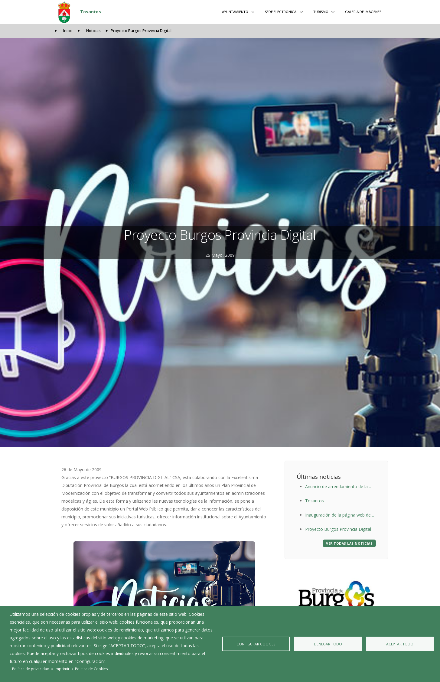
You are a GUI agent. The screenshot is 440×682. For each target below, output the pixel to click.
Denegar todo (328, 643)
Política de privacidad (30, 668)
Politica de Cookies (91, 668)
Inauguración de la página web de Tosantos (338, 515)
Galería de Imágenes (363, 11)
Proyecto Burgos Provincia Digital (338, 529)
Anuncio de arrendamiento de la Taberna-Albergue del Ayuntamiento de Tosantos (340, 487)
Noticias (93, 30)
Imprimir (62, 668)
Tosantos (90, 12)
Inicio (68, 30)
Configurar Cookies (255, 643)
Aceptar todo (399, 643)
